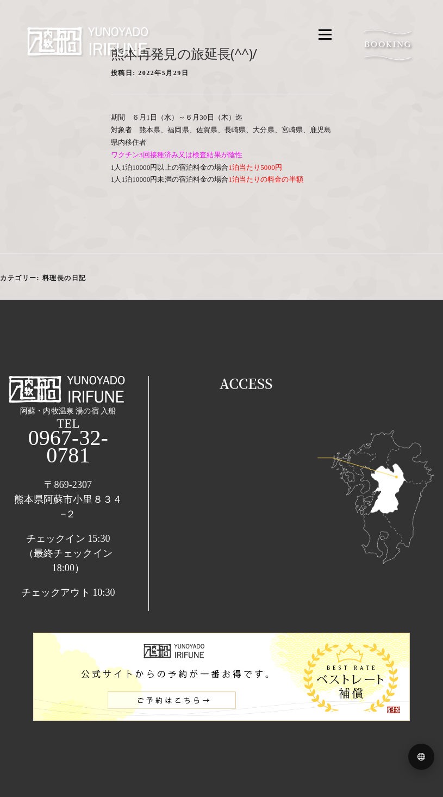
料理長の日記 (64, 278)
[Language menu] (421, 757)
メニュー (324, 34)
